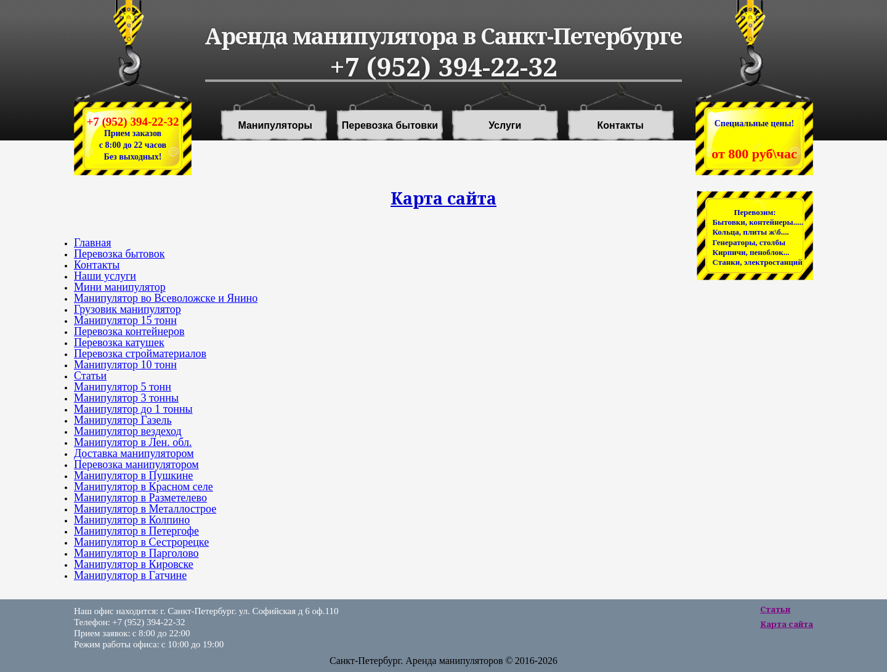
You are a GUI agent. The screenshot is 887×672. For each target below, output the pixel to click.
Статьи (90, 376)
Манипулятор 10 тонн (125, 364)
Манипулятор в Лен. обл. (133, 442)
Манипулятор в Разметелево (140, 498)
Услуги (504, 126)
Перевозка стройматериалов (140, 353)
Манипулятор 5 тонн (122, 387)
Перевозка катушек (119, 342)
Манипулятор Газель (123, 420)
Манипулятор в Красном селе (143, 486)
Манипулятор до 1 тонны (133, 409)
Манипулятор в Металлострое (145, 509)
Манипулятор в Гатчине (130, 575)
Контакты (620, 126)
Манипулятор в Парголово (136, 553)
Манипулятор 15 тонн (125, 320)
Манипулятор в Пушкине (133, 475)
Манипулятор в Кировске (133, 564)
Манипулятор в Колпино (132, 520)
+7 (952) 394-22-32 (132, 121)
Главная (92, 243)
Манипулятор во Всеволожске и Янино (165, 298)
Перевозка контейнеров (129, 331)
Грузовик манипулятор (127, 309)
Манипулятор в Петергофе (136, 531)
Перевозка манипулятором (136, 464)
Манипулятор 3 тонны (126, 398)
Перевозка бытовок (119, 254)
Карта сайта (786, 623)
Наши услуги (105, 276)
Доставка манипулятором (134, 453)
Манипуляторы (275, 126)
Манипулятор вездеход (128, 431)
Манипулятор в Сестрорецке (141, 542)
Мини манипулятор (120, 287)
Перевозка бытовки (390, 126)
